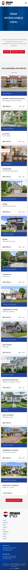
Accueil (6, 51)
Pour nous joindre (18, 51)
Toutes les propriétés (14, 500)
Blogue (4, 536)
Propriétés (5, 522)
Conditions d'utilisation (15, 565)
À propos (5, 527)
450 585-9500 (8, 550)
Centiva (17, 568)
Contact (5, 538)
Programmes (6, 531)
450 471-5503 (8, 558)
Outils (4, 529)
